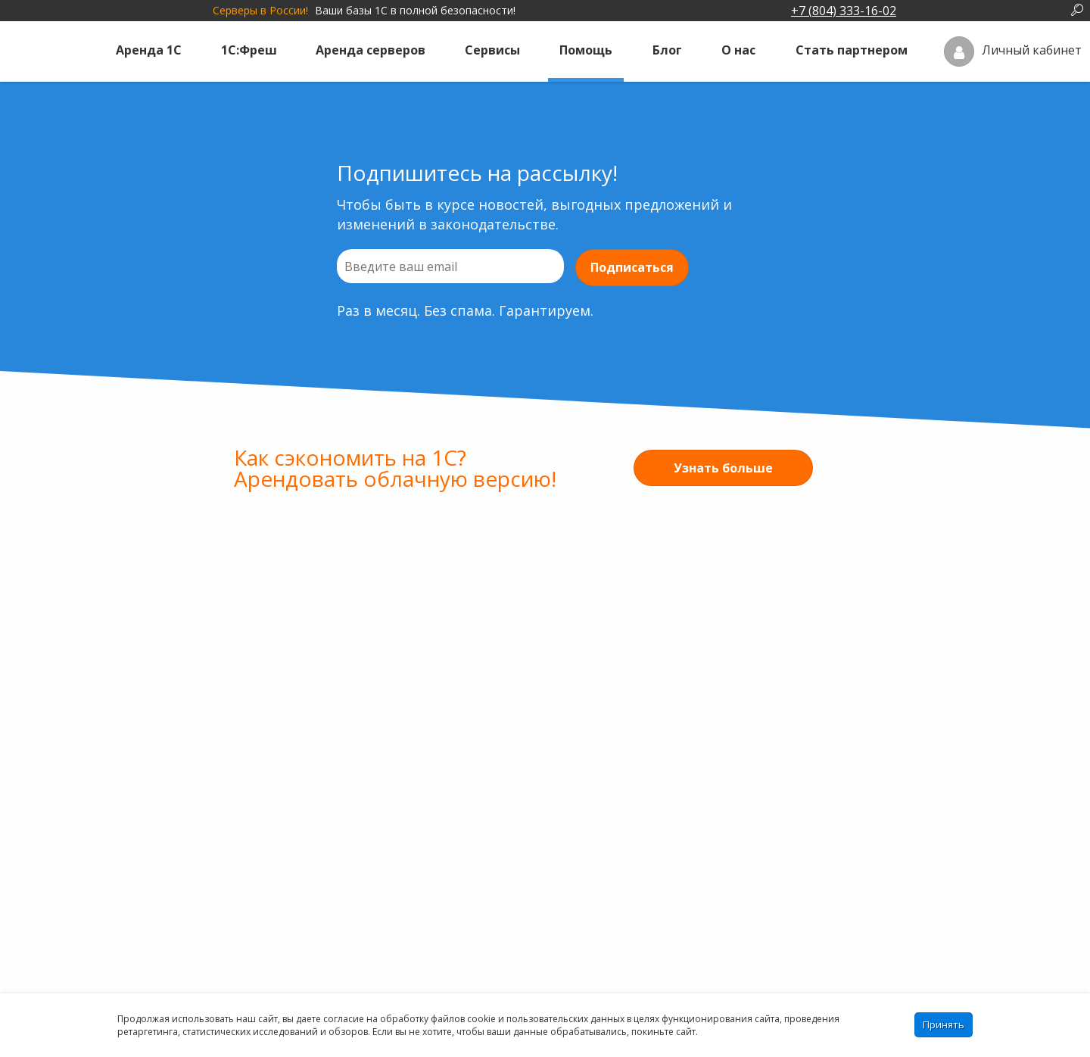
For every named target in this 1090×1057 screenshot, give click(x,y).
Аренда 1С (149, 50)
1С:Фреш (249, 50)
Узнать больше (723, 468)
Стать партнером (852, 50)
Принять (943, 1024)
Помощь (585, 50)
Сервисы (492, 50)
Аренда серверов (370, 50)
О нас (738, 50)
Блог (667, 50)
